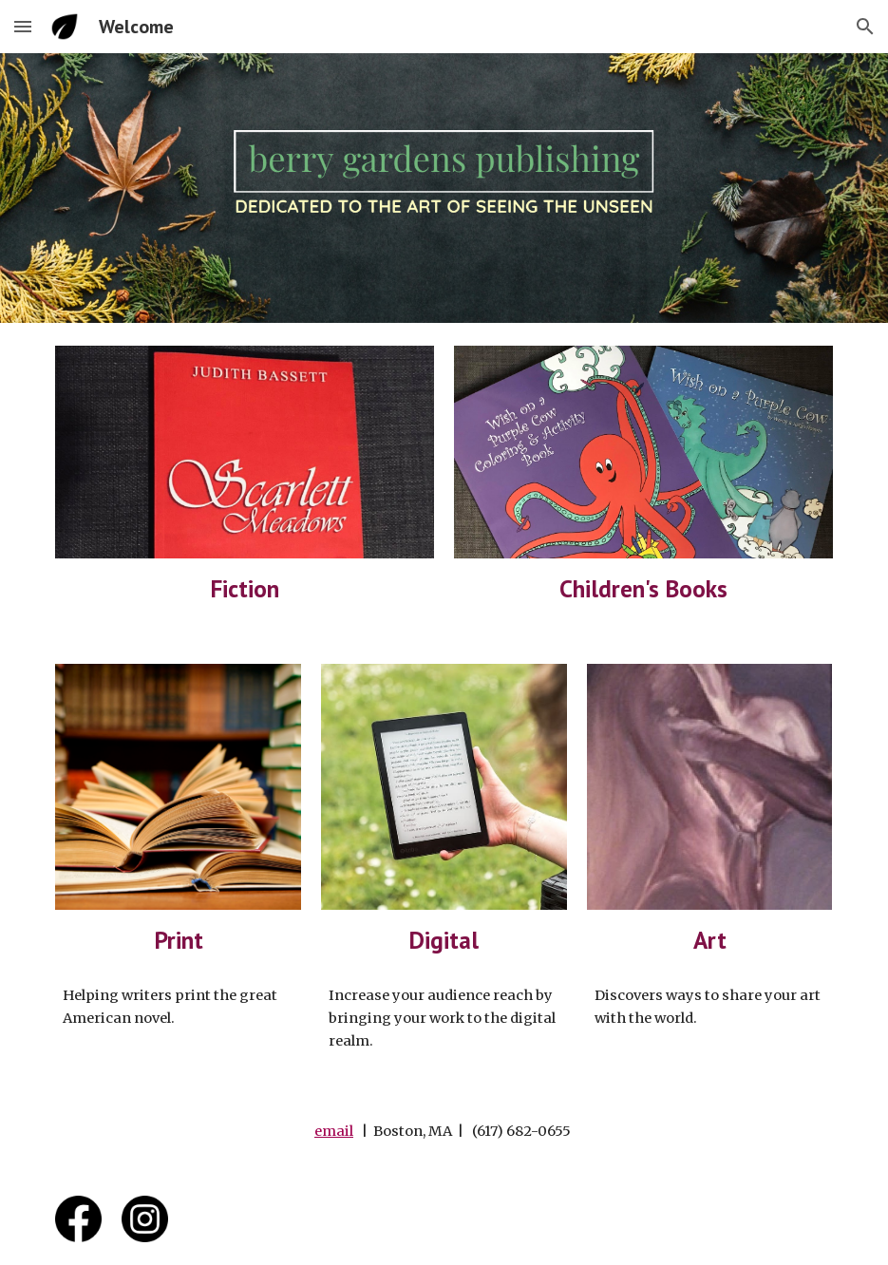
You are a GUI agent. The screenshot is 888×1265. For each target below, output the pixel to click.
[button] (23, 26)
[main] (244, 588)
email (333, 1131)
